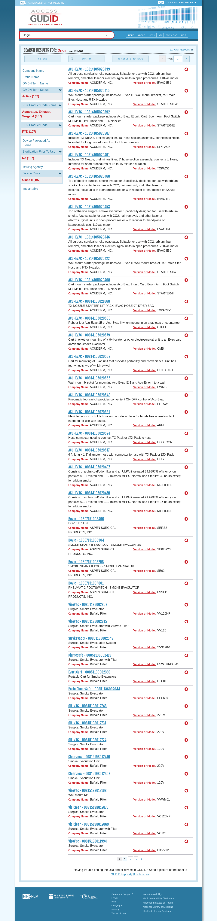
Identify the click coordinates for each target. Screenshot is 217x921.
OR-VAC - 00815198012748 (87, 706)
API (160, 35)
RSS (114, 901)
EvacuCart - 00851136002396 (89, 672)
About (141, 35)
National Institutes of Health (158, 902)
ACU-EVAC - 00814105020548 (89, 395)
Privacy (116, 909)
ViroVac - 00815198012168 (87, 790)
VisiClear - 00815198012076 (88, 807)
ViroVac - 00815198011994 (87, 841)
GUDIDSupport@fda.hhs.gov (130, 874)
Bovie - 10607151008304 (86, 540)
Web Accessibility (152, 894)
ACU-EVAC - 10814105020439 (89, 69)
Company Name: (78, 83)
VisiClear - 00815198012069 (88, 824)
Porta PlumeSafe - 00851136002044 (94, 689)
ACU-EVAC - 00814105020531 (89, 412)
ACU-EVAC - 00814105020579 (89, 335)
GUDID (44, 17)
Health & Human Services (157, 911)
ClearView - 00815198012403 (89, 773)
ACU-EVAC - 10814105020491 (89, 155)
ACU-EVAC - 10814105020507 (89, 133)
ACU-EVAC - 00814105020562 (89, 356)
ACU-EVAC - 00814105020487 (89, 467)
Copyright (117, 905)
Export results (180, 49)
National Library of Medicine (46, 3)
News (151, 35)
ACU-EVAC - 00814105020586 (89, 318)
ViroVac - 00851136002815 (87, 621)
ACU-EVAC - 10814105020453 (89, 207)
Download (171, 35)
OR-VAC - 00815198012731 (87, 723)
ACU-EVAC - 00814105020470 (89, 493)
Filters (42, 58)
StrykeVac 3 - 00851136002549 (90, 638)
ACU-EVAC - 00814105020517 (89, 450)
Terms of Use (119, 913)
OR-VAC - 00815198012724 (87, 740)
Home (131, 35)
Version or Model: (144, 83)
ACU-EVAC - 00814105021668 (89, 301)
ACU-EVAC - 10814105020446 (89, 237)
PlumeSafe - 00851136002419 (89, 655)
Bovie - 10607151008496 (86, 519)
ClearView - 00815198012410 (89, 757)
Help (183, 35)
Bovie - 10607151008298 (86, 562)
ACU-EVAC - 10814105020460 (89, 176)
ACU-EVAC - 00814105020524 (89, 433)
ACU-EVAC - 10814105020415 (89, 90)
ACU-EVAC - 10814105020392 (89, 112)
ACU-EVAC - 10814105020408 (89, 280)
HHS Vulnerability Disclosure (158, 898)
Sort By (86, 58)
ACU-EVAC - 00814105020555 (89, 378)
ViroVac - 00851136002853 (87, 604)
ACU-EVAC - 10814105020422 (89, 258)
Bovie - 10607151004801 (86, 583)
